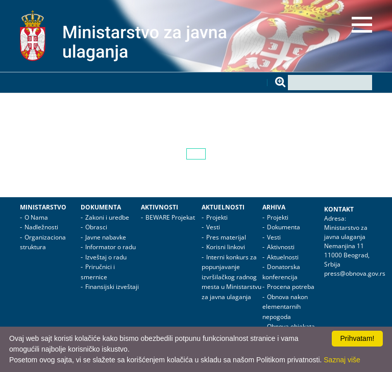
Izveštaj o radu (106, 257)
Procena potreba (290, 286)
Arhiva (273, 207)
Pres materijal (226, 237)
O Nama (36, 217)
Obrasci (96, 227)
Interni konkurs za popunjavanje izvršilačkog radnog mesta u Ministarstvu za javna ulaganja (231, 277)
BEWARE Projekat (170, 217)
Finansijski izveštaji (112, 286)
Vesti (213, 227)
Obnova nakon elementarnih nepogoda (285, 307)
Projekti (217, 217)
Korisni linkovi (225, 247)
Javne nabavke (105, 237)
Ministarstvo (43, 207)
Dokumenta (101, 207)
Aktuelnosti (223, 207)
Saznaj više (342, 360)
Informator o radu (110, 247)
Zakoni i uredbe (107, 217)
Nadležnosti (41, 227)
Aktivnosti (159, 207)
